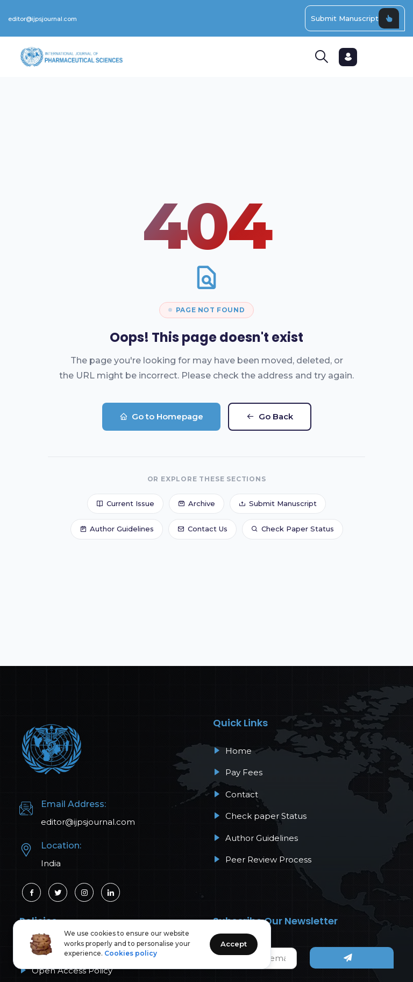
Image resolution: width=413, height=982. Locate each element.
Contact (235, 794)
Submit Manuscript (355, 18)
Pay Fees (237, 772)
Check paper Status (260, 816)
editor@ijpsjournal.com (42, 19)
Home (232, 751)
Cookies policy (130, 953)
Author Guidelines (117, 528)
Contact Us (202, 528)
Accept (233, 943)
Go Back (269, 416)
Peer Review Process (262, 859)
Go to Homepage (161, 416)
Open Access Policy (65, 970)
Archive (196, 503)
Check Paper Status (292, 528)
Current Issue (125, 503)
